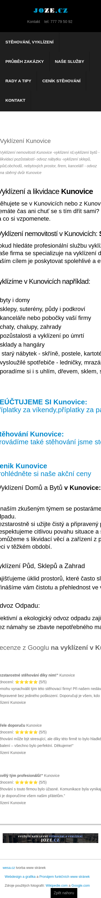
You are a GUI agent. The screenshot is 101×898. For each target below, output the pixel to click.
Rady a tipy (18, 80)
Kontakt (15, 100)
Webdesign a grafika (20, 877)
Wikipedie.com (57, 885)
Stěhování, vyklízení (29, 42)
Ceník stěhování (61, 80)
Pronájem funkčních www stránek (64, 877)
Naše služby (69, 61)
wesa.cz (9, 868)
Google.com (80, 885)
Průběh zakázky (24, 61)
